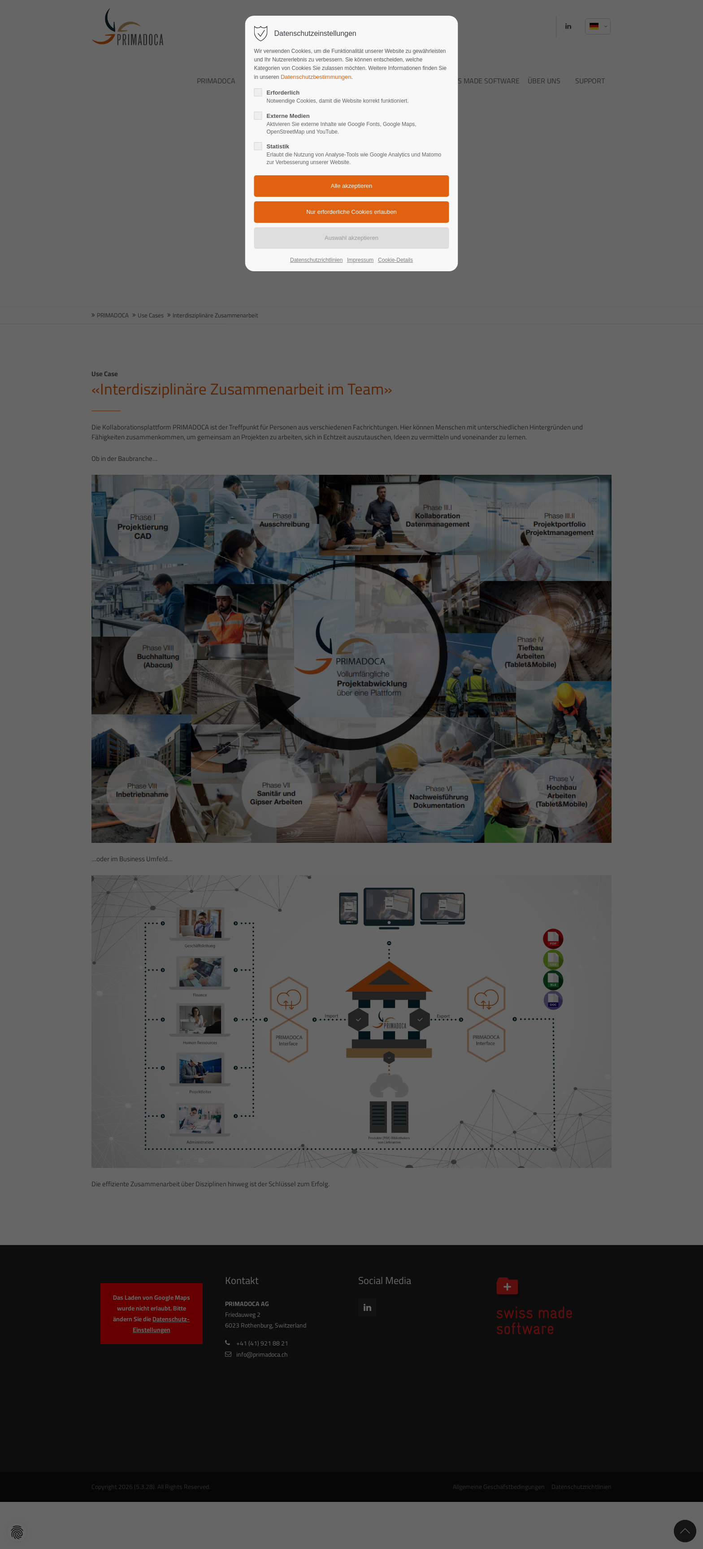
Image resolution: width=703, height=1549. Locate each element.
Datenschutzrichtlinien (316, 260)
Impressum (360, 260)
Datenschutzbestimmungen (316, 77)
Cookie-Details (395, 260)
